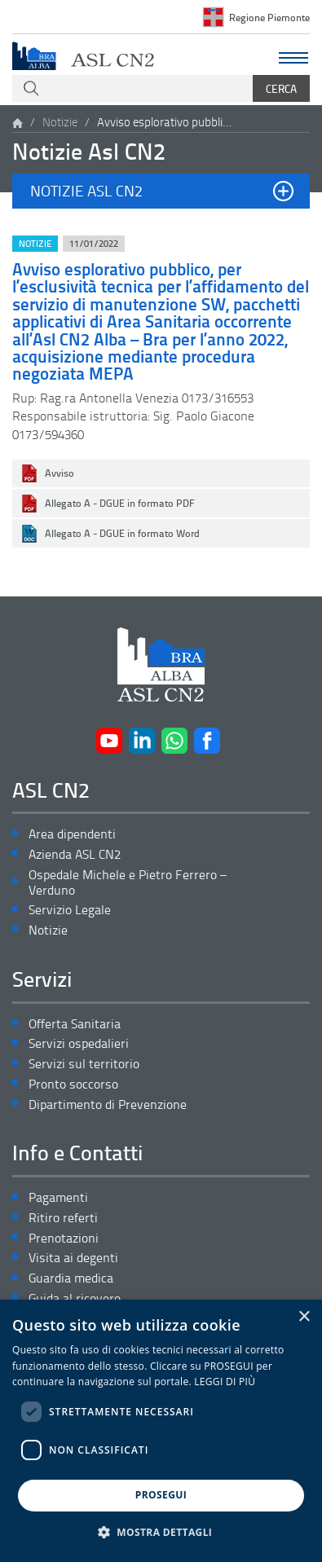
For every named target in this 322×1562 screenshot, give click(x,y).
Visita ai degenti (73, 1257)
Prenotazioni (64, 1238)
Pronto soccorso (73, 1084)
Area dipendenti (72, 834)
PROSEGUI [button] (161, 1495)
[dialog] (161, 1431)
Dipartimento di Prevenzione (108, 1104)
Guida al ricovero (75, 1298)
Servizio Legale (70, 909)
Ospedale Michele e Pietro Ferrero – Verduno (128, 882)
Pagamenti (58, 1197)
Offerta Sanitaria (75, 1024)
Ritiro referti (63, 1217)
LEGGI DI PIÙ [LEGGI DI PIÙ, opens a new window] (224, 1381)
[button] (161, 191)
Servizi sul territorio (84, 1063)
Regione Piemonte (269, 17)
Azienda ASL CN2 (75, 854)
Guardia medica (71, 1278)
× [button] (304, 1317)
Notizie (59, 122)
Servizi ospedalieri (79, 1043)
